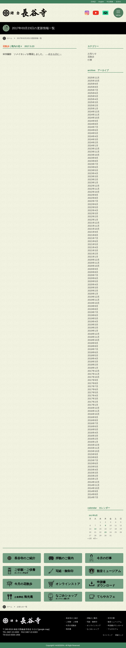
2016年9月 (93, 417)
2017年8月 (93, 383)
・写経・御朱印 (91, 622)
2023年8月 (93, 161)
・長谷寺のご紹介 (71, 618)
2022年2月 (93, 216)
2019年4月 (93, 321)
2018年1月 (93, 368)
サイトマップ (107, 635)
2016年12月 (93, 408)
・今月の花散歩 (70, 625)
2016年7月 (93, 423)
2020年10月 (93, 266)
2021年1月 (93, 256)
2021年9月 (93, 232)
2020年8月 (93, 272)
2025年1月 (93, 108)
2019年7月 (93, 312)
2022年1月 (93, 219)
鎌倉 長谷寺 (25, 12)
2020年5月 (93, 281)
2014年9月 (93, 491)
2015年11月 (93, 448)
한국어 (118, 2)
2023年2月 (93, 179)
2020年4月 (93, 284)
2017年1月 (93, 405)
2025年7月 (93, 90)
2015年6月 (93, 463)
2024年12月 (93, 111)
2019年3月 (93, 324)
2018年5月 (93, 355)
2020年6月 (93, 278)
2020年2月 (93, 290)
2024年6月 (93, 130)
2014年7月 (93, 497)
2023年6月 (93, 167)
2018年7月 (93, 349)
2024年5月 (93, 133)
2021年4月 (93, 247)
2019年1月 (93, 331)
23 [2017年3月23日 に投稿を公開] (105, 532)
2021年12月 (93, 223)
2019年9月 (93, 306)
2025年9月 (93, 84)
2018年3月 (93, 361)
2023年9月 (93, 158)
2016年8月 (93, 420)
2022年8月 (93, 198)
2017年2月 (93, 402)
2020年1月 (93, 294)
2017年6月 (93, 389)
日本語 (93, 2)
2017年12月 (93, 371)
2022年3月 (93, 213)
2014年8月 (93, 494)
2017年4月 (93, 395)
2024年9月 (93, 121)
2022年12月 (93, 186)
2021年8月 (93, 235)
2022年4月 (93, 210)
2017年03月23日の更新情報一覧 (29, 38)
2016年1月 (93, 442)
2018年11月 (93, 337)
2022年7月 (93, 201)
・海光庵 (67, 629)
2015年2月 (93, 476)
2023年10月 (93, 155)
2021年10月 (93, 229)
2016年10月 (93, 414)
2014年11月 (93, 485)
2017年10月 (93, 377)
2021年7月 (93, 238)
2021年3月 (93, 250)
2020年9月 (93, 269)
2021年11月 (93, 226)
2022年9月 (93, 195)
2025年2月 (93, 105)
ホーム (9, 38)
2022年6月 (93, 204)
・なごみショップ (92, 629)
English (101, 2)
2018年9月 (93, 343)
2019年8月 (93, 309)
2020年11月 (93, 263)
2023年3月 (93, 176)
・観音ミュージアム (114, 622)
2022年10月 (93, 192)
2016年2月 (93, 439)
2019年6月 (93, 315)
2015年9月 (93, 454)
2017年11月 (93, 374)
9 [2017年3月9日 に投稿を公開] (105, 525)
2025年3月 (93, 102)
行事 (90, 60)
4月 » (95, 538)
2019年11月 (93, 300)
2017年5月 (93, 392)
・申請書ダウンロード (114, 625)
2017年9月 (93, 380)
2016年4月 (93, 432)
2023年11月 (93, 151)
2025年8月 (93, 87)
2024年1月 (93, 145)
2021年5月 (93, 244)
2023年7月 (93, 164)
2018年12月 (93, 334)
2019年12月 (93, 297)
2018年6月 (93, 352)
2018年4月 (93, 358)
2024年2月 (93, 142)
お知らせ (92, 53)
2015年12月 (93, 445)
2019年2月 (93, 327)
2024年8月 (93, 124)
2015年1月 (93, 479)
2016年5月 (93, 429)
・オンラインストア (93, 625)
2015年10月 (93, 451)
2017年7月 (93, 386)
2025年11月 (93, 77)
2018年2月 (93, 364)
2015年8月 (93, 457)
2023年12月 (93, 148)
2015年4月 (93, 469)
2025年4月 (93, 99)
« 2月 (90, 538)
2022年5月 (93, 207)
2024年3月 (93, 139)
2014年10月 (93, 488)
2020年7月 (93, 275)
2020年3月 (93, 287)
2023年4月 (93, 173)
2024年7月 (93, 127)
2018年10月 (93, 340)
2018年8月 (93, 346)
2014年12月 (93, 482)
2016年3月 (93, 436)
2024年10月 (93, 118)
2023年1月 (93, 182)
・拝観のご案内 (91, 618)
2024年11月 (93, 114)
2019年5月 (93, 318)
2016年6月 (93, 426)
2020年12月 (93, 260)
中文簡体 (110, 2)
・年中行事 (110, 618)
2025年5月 (93, 96)
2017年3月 (93, 398)
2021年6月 (93, 241)
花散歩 (91, 57)
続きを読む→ (55, 54)
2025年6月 (93, 93)
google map (44, 629)
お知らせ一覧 (22, 607)
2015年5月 (93, 466)
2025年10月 (93, 81)
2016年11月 (93, 411)
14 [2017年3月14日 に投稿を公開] (95, 529)
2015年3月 (93, 473)
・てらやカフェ (112, 629)
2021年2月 (93, 253)
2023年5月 (93, 170)
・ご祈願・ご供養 (71, 622)
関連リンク (119, 635)
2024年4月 (93, 136)
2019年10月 (93, 303)
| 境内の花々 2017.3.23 (18, 46)
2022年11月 (93, 189)
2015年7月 (93, 460)
